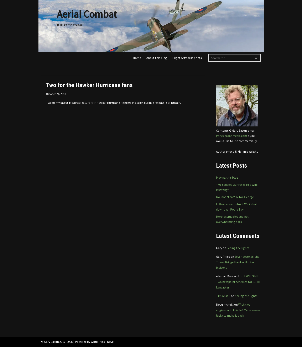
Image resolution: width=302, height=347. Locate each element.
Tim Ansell (223, 296)
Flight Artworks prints (187, 58)
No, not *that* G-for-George (235, 197)
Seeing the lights (238, 248)
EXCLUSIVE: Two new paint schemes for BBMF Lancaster (238, 282)
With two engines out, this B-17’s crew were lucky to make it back (238, 310)
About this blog (156, 58)
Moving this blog (227, 178)
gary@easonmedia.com (231, 136)
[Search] (230, 58)
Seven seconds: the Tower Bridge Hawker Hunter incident (237, 262)
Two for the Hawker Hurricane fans (89, 85)
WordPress (98, 342)
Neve (110, 342)
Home (137, 58)
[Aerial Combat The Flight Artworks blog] (87, 16)
